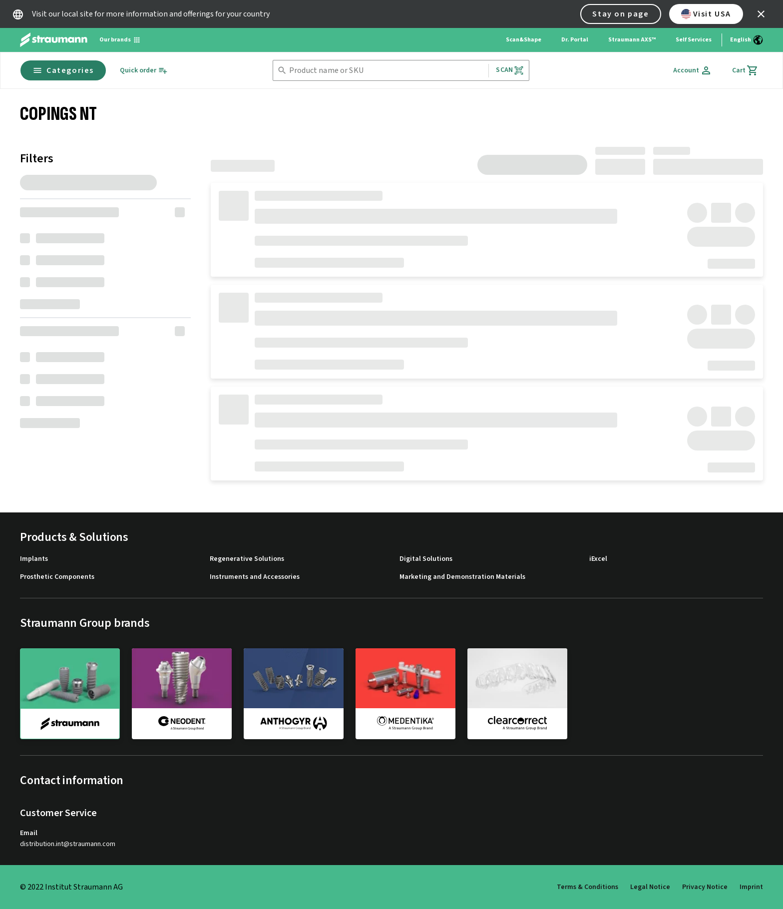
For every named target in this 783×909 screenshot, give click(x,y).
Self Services (694, 39)
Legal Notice (650, 887)
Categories (63, 70)
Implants (34, 559)
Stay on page (620, 13)
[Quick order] (144, 70)
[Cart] (745, 70)
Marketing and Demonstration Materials (462, 577)
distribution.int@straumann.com (67, 844)
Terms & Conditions (587, 887)
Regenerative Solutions (247, 559)
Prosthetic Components (57, 577)
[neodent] (182, 693)
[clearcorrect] (517, 693)
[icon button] (761, 14)
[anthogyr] (294, 693)
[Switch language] (746, 40)
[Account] (692, 70)
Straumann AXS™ (632, 39)
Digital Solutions (425, 559)
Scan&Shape (523, 39)
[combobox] (386, 70)
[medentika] (405, 693)
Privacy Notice (705, 887)
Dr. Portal (574, 39)
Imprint (751, 887)
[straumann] (69, 694)
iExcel (598, 559)
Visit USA (706, 13)
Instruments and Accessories (255, 577)
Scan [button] (510, 70)
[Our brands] (120, 39)
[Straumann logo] (53, 39)
